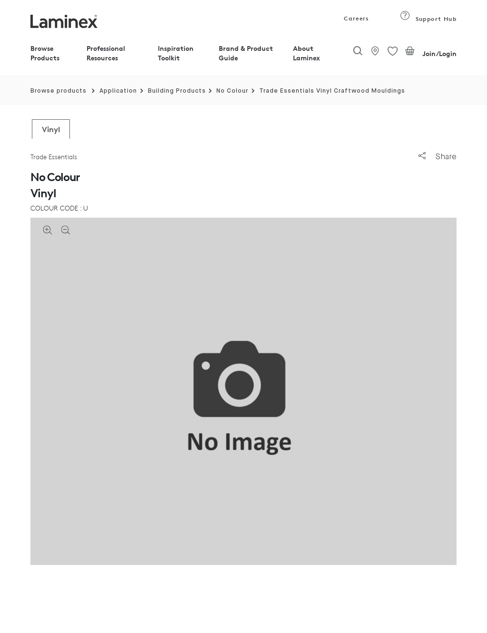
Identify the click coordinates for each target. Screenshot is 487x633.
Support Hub (428, 18)
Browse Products (44, 53)
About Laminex (306, 53)
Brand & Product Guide (246, 53)
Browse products (58, 91)
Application (118, 91)
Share (438, 156)
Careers (356, 18)
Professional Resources (106, 53)
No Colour (232, 91)
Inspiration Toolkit (176, 53)
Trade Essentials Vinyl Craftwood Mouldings (332, 91)
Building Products (177, 91)
